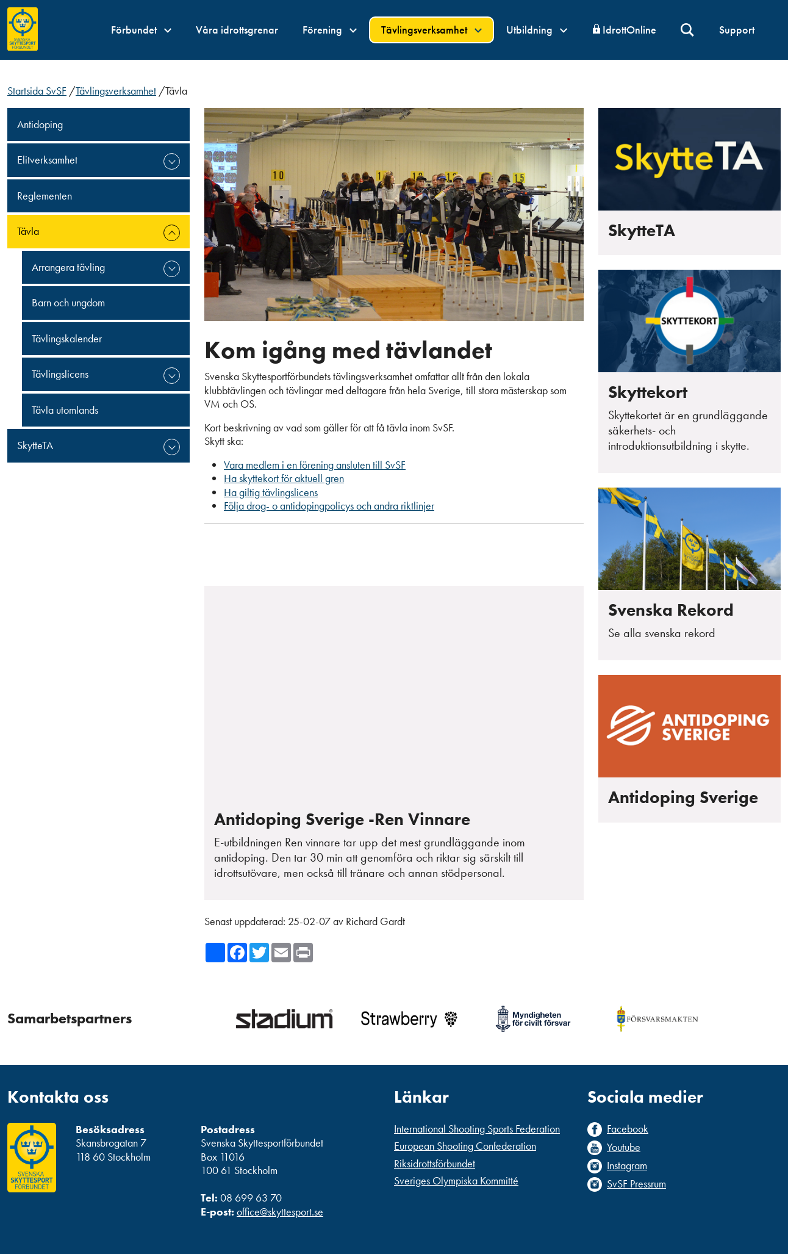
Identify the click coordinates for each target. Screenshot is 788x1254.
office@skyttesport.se (280, 1212)
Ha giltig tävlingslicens (271, 492)
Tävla (28, 231)
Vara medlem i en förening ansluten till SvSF (315, 465)
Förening (330, 30)
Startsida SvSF (36, 91)
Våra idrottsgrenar (237, 30)
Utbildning (536, 30)
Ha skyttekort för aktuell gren (284, 478)
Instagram (627, 1165)
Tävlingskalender (67, 338)
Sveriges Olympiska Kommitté (456, 1180)
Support (736, 30)
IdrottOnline (629, 30)
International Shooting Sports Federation (477, 1129)
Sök (688, 30)
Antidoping (40, 124)
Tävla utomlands (65, 410)
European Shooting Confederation (465, 1146)
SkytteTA (35, 445)
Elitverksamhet (47, 160)
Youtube (623, 1147)
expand (171, 161)
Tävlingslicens (60, 374)
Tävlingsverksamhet (431, 30)
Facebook (627, 1129)
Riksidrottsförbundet (434, 1163)
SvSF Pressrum (636, 1184)
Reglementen (44, 196)
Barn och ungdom (68, 302)
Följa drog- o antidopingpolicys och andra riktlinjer (329, 506)
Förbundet (141, 30)
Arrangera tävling (68, 267)
